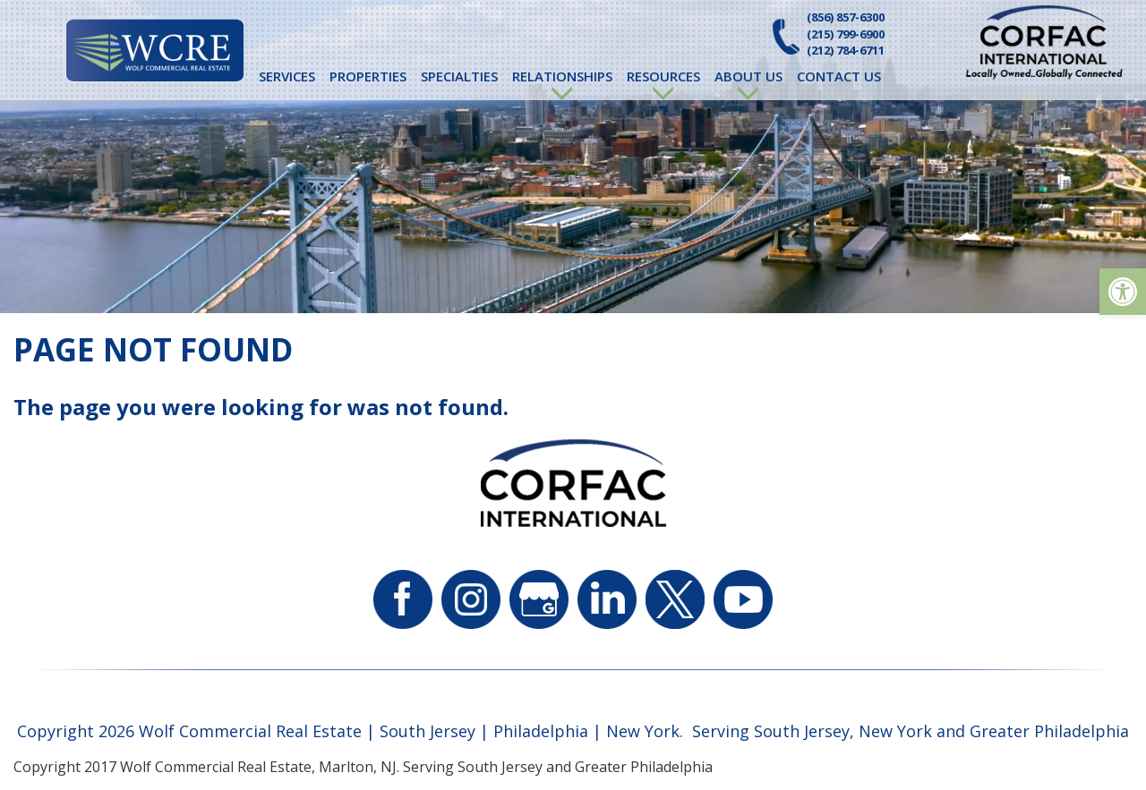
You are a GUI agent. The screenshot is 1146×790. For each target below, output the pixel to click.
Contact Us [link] (839, 76)
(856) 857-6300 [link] (846, 17)
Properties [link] (367, 76)
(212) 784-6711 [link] (846, 50)
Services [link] (287, 76)
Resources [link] (663, 76)
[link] (1122, 291)
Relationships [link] (562, 76)
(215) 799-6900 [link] (846, 34)
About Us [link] (748, 76)
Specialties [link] (459, 76)
